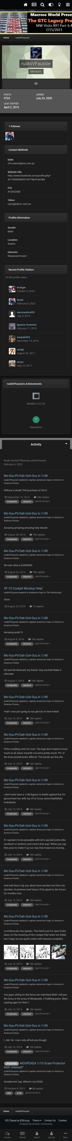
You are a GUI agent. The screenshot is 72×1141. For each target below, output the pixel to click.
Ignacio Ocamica (26, 324)
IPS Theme (10, 1120)
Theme (36, 1120)
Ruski (20, 299)
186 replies (41, 497)
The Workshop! (54, 592)
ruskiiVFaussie (38, 460)
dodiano (33, 592)
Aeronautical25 (26, 312)
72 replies (36, 606)
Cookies (63, 1120)
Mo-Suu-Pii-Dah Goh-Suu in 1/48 (26, 476)
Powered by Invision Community (36, 1124)
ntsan (20, 361)
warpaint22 (23, 337)
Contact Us (50, 1120)
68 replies (36, 1088)
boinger (21, 287)
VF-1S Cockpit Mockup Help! (23, 588)
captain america (37, 480)
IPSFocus (24, 1120)
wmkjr (20, 349)
